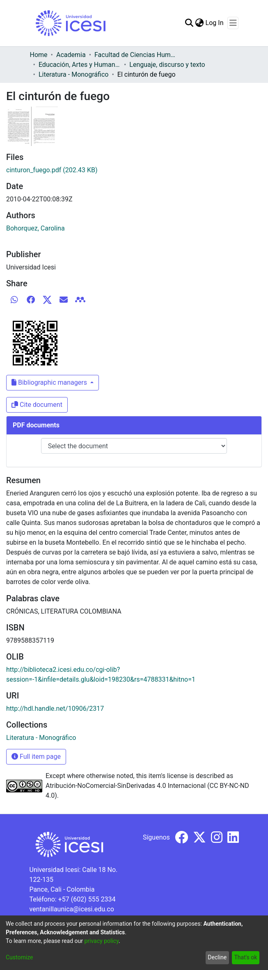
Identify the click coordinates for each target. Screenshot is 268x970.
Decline (217, 957)
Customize (19, 957)
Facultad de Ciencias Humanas (135, 55)
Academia (71, 55)
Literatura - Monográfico (73, 74)
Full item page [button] (36, 756)
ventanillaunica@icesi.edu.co (72, 909)
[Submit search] (189, 23)
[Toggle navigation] (232, 23)
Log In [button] (215, 23)
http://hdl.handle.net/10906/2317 (55, 708)
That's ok (245, 957)
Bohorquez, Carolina (35, 228)
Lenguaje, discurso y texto (167, 64)
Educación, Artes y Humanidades (80, 64)
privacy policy (101, 941)
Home (39, 55)
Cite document (36, 405)
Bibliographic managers (50, 382)
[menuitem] (200, 23)
